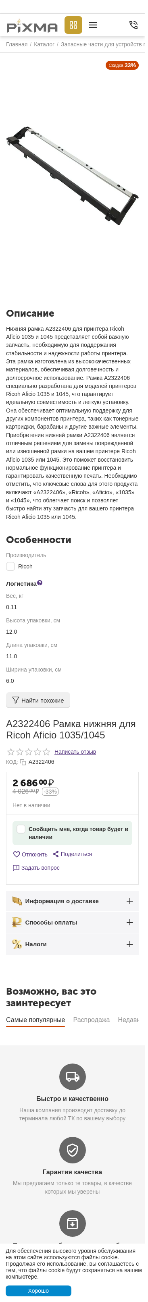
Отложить (30, 854)
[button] (72, 854)
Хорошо (38, 1290)
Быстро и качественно (72, 1098)
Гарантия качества (72, 1172)
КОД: (12, 762)
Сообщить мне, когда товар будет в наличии (72, 832)
